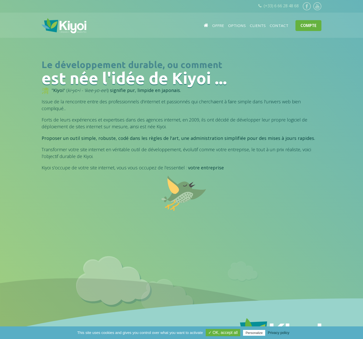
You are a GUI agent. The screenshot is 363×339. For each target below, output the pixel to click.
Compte (308, 25)
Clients (258, 25)
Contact (279, 25)
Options (237, 25)
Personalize (254, 333)
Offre (218, 25)
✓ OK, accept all (223, 332)
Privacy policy (278, 333)
